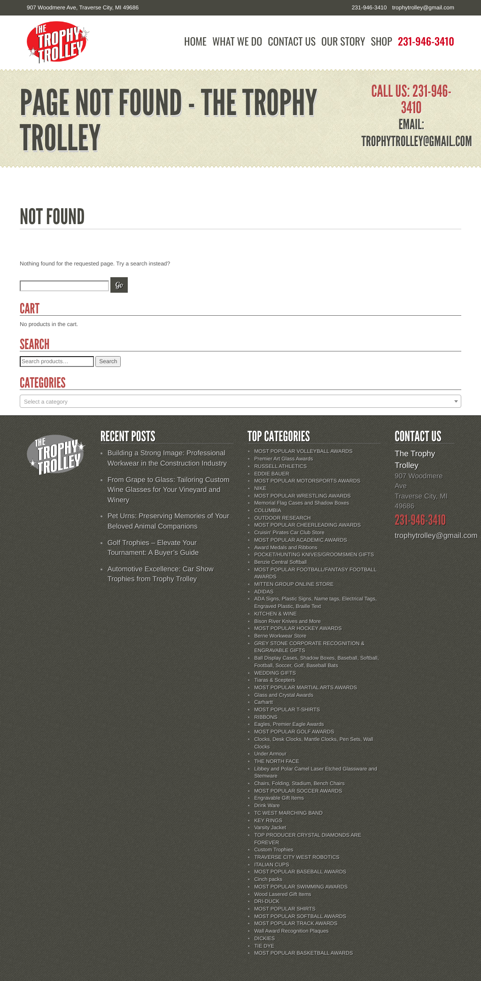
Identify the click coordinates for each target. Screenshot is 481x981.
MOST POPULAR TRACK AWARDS (295, 923)
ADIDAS (263, 592)
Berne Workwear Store (280, 636)
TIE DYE (264, 946)
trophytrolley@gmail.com (423, 7)
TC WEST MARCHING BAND (288, 813)
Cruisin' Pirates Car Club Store (289, 533)
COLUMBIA (267, 511)
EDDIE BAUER (271, 474)
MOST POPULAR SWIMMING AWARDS (301, 887)
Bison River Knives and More (287, 621)
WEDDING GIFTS (275, 673)
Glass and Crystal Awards (283, 695)
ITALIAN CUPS (271, 865)
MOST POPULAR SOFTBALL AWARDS (300, 916)
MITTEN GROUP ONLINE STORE (294, 584)
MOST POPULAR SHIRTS (284, 909)
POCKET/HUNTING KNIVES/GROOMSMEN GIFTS (314, 555)
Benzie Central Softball (280, 562)
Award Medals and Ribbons (285, 548)
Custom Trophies (273, 850)
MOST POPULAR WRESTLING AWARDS (302, 496)
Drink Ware (267, 806)
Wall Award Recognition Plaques (291, 931)
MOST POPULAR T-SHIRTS (287, 710)
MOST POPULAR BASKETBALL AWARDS (303, 953)
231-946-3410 (426, 41)
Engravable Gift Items (279, 798)
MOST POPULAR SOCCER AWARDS (298, 791)
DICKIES (264, 939)
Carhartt (263, 702)
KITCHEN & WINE (275, 614)
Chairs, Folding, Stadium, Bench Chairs (299, 783)
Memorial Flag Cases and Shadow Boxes (301, 503)
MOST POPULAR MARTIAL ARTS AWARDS (305, 688)
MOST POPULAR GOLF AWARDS (294, 732)
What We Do (237, 41)
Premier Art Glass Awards (283, 459)
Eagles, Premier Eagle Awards (289, 724)
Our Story (343, 41)
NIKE (260, 488)
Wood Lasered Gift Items (282, 894)
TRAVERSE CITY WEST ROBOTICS (297, 857)
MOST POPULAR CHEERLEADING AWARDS (307, 525)
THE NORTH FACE (276, 761)
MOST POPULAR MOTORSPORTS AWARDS (307, 481)
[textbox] (240, 401)
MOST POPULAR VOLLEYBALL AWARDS (303, 451)
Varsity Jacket (270, 828)
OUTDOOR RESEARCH (282, 518)
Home (195, 41)
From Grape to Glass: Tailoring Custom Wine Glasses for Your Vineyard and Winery (169, 490)
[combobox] (240, 401)
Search (108, 361)
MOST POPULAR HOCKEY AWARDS (297, 628)
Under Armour (270, 754)
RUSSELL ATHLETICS (280, 466)
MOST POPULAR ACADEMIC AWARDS (300, 540)
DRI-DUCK (266, 901)
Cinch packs (268, 879)
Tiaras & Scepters (274, 680)
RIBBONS (266, 717)
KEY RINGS (268, 821)
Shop (381, 41)
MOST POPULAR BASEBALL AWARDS (300, 872)
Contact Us (292, 41)
